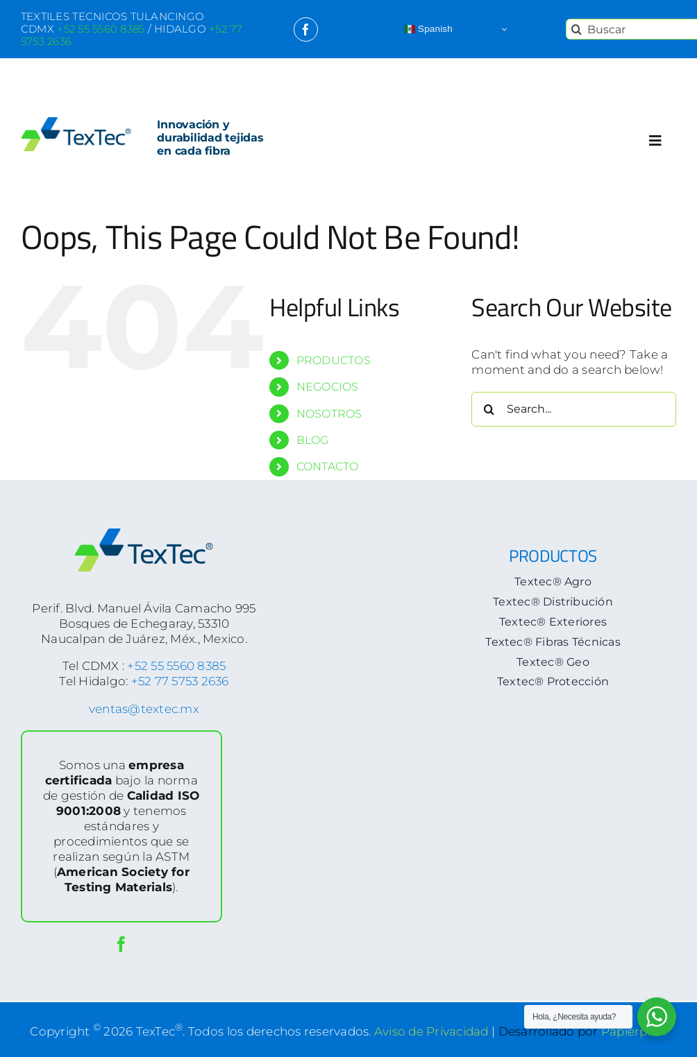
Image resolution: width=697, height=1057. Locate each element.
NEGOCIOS (327, 386)
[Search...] (573, 409)
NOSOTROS (329, 413)
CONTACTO (327, 466)
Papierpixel (634, 1031)
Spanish (428, 29)
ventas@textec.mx (144, 709)
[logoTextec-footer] (143, 534)
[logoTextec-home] (76, 123)
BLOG (312, 440)
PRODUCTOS (333, 360)
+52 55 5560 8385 (176, 666)
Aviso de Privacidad (431, 1031)
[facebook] (306, 29)
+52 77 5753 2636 (180, 681)
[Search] (576, 29)
